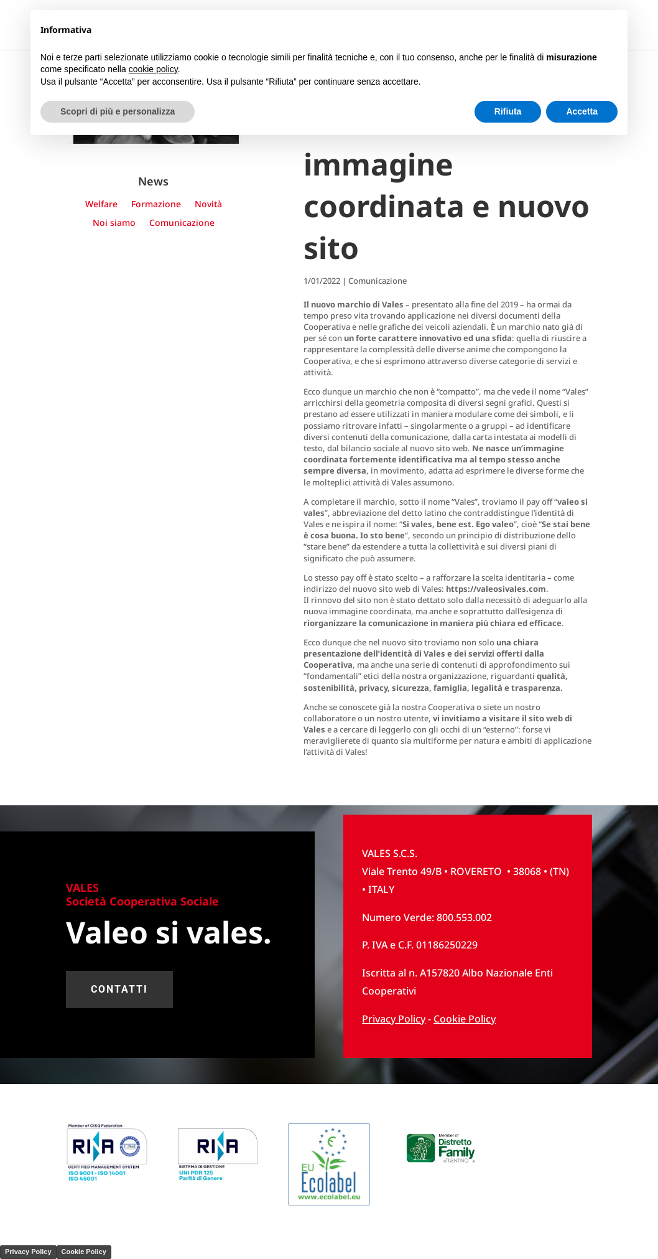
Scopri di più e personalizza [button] (117, 111)
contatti (119, 989)
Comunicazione (182, 223)
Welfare (101, 205)
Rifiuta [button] (508, 111)
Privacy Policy (28, 1251)
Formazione (156, 205)
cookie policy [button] (153, 69)
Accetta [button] (582, 111)
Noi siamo (114, 223)
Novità (208, 205)
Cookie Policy (464, 1019)
